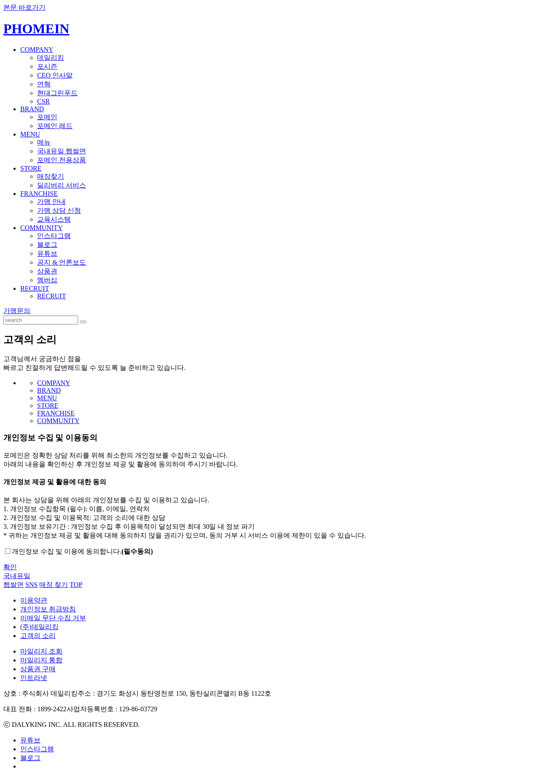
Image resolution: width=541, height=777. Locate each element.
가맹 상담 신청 (59, 210)
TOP (76, 584)
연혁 (44, 84)
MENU (30, 134)
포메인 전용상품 (61, 159)
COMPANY (37, 49)
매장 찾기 (53, 584)
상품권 (47, 271)
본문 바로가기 (24, 7)
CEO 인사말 (55, 75)
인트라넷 (33, 677)
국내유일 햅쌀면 (61, 151)
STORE (30, 168)
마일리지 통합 (41, 660)
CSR (43, 101)
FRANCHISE (39, 193)
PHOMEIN (36, 28)
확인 (10, 567)
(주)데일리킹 (39, 626)
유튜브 (47, 253)
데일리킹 (50, 57)
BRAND (32, 109)
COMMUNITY (41, 227)
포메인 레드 (55, 125)
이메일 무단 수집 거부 (53, 618)
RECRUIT (34, 288)
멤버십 (47, 280)
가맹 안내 (51, 201)
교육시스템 (54, 219)
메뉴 (44, 142)
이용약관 (33, 600)
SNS (31, 584)
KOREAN (499, 23)
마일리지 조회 (41, 651)
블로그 (47, 244)
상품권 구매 (38, 669)
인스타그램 (54, 235)
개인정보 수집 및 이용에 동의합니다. (82, 551)
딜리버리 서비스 (61, 185)
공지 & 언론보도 (61, 262)
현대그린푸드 (57, 92)
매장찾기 (50, 176)
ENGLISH (526, 23)
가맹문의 (16, 310)
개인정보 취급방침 (48, 609)
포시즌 (47, 66)
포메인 (47, 117)
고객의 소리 (38, 635)
